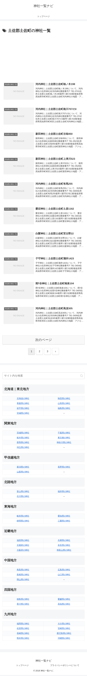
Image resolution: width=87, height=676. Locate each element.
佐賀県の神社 (23, 629)
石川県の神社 (23, 497)
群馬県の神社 (23, 443)
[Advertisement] (43, 56)
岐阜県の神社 (23, 517)
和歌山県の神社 (64, 551)
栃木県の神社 (23, 438)
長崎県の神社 (23, 634)
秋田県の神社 (64, 399)
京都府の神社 (23, 546)
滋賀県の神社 (23, 541)
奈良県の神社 (64, 546)
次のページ (43, 341)
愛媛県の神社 (64, 600)
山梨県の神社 (23, 473)
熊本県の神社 (23, 639)
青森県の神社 (23, 404)
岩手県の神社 (23, 409)
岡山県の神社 (23, 580)
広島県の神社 (64, 571)
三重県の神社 (64, 522)
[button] (81, 376)
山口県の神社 (64, 576)
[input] (43, 377)
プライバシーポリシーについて (64, 666)
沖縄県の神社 (64, 639)
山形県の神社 (64, 404)
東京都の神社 (64, 438)
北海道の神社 (23, 399)
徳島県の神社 (23, 600)
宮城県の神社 (23, 414)
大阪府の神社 (23, 551)
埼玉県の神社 (23, 448)
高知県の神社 (64, 605)
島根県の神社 (23, 576)
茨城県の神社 (23, 434)
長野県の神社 (64, 468)
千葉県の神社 (64, 434)
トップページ (22, 666)
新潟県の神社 (23, 468)
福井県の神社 (64, 492)
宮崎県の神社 (64, 629)
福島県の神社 (64, 409)
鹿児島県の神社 (64, 634)
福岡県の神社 (23, 624)
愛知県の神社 (64, 517)
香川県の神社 (23, 605)
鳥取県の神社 (23, 571)
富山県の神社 (23, 492)
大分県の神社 (64, 624)
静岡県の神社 (23, 522)
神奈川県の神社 (64, 443)
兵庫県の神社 (64, 541)
